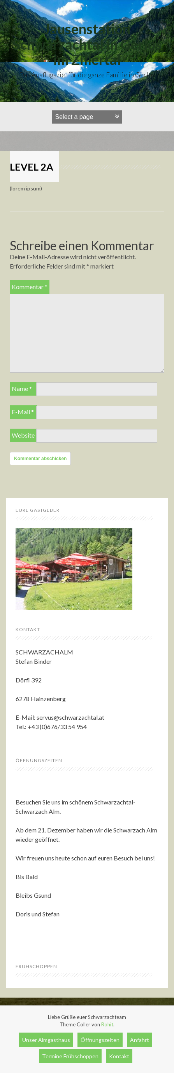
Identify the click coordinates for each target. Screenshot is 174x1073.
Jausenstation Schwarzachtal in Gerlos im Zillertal (87, 44)
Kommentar (29, 286)
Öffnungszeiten (100, 1039)
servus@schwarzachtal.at (70, 717)
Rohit (107, 1024)
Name (22, 388)
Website (23, 435)
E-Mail (23, 411)
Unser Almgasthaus (46, 1039)
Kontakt (119, 1056)
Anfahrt (139, 1039)
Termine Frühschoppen (70, 1056)
